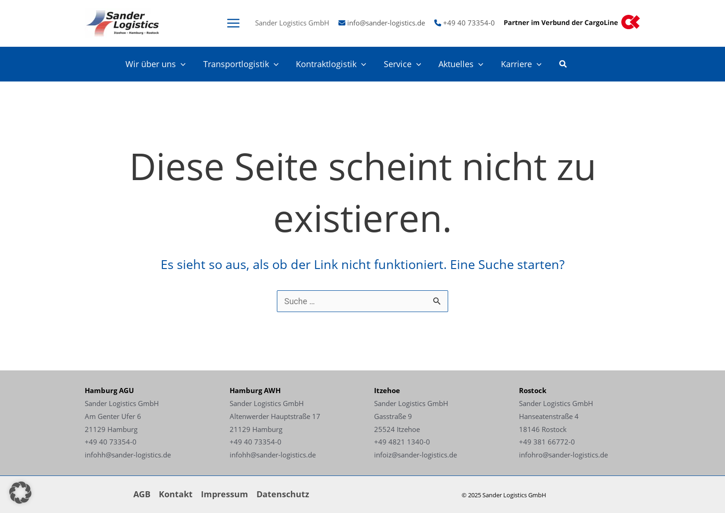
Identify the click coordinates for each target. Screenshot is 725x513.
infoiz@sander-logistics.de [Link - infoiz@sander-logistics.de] (415, 454)
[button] (563, 64)
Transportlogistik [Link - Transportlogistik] (244, 64)
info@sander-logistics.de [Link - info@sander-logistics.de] (386, 22)
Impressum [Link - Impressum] (224, 494)
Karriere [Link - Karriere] (521, 64)
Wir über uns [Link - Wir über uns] (160, 64)
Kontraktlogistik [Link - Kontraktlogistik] (334, 64)
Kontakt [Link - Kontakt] (176, 494)
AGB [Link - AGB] (141, 494)
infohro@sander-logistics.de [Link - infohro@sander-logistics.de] (563, 454)
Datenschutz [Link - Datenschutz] (282, 494)
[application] (185, 64)
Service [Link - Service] (404, 64)
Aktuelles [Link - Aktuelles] (462, 64)
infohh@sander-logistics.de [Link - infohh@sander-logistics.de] (128, 454)
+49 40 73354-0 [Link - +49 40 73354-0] (469, 22)
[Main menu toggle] (233, 23)
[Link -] (122, 22)
